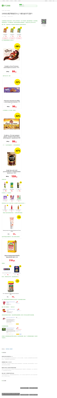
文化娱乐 (6, 10)
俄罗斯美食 (8, 10)
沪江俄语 (3, 10)
